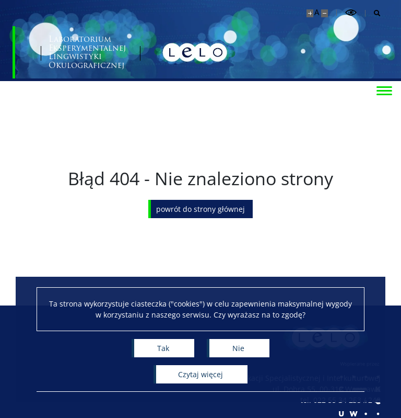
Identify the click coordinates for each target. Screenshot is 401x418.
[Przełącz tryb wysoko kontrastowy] (350, 12)
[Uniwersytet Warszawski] (78, 52)
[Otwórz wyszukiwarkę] (373, 13)
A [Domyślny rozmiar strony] (316, 12)
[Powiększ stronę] (309, 13)
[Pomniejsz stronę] (324, 13)
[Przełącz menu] (383, 89)
